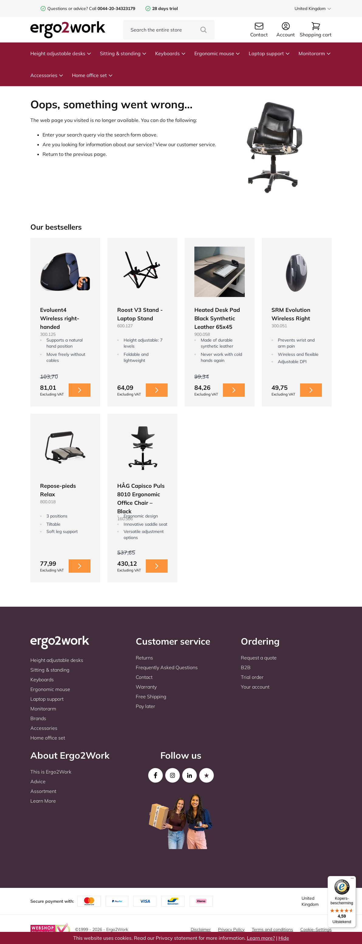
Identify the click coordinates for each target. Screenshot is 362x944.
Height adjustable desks (60, 53)
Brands (38, 718)
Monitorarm (315, 53)
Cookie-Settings (316, 929)
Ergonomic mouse (217, 53)
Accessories (46, 75)
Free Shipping (151, 696)
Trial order (252, 677)
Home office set (92, 75)
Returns (144, 658)
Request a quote (259, 658)
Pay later (145, 706)
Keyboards (170, 53)
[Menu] (352, 879)
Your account (255, 687)
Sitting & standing (123, 53)
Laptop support (269, 53)
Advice (38, 781)
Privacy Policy (231, 929)
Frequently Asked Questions (167, 667)
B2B (246, 667)
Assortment (43, 791)
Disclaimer (201, 929)
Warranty (146, 687)
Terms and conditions (272, 929)
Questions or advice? (67, 8)
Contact (144, 677)
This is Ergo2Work (50, 772)
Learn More (43, 801)
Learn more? (261, 938)
